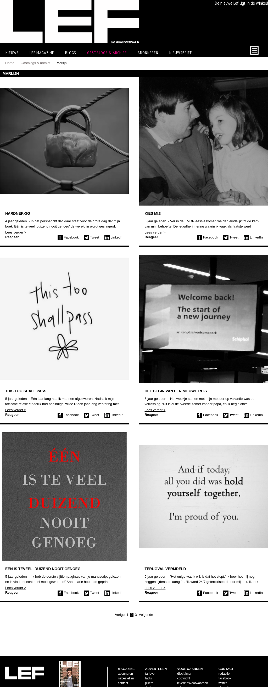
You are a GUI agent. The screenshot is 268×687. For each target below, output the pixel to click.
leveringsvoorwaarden (192, 675)
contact (123, 675)
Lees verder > (15, 232)
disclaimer (184, 665)
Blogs (70, 52)
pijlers (149, 675)
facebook (225, 670)
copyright (183, 670)
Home (9, 63)
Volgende (146, 615)
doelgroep (152, 679)
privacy (182, 679)
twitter (223, 675)
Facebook (68, 237)
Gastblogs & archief (107, 52)
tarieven (151, 665)
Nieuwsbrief (180, 52)
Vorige (120, 615)
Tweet (91, 237)
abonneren (125, 665)
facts (148, 670)
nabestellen (126, 670)
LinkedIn (114, 237)
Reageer (12, 237)
